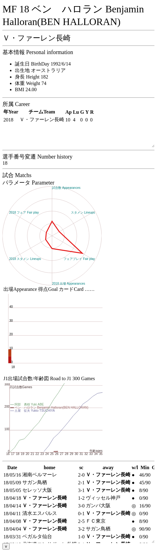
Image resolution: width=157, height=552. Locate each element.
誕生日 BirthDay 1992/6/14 (43, 63)
